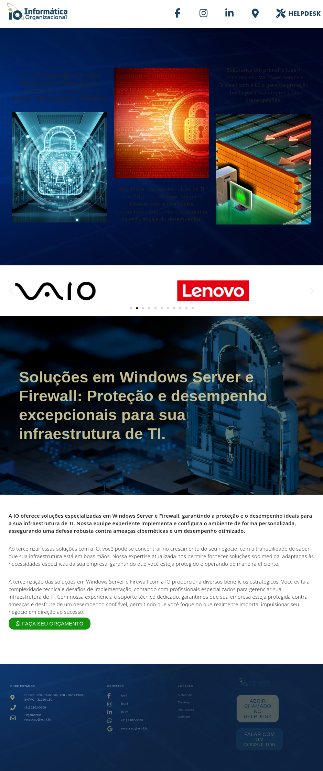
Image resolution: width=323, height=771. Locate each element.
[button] (11, 291)
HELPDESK (305, 13)
